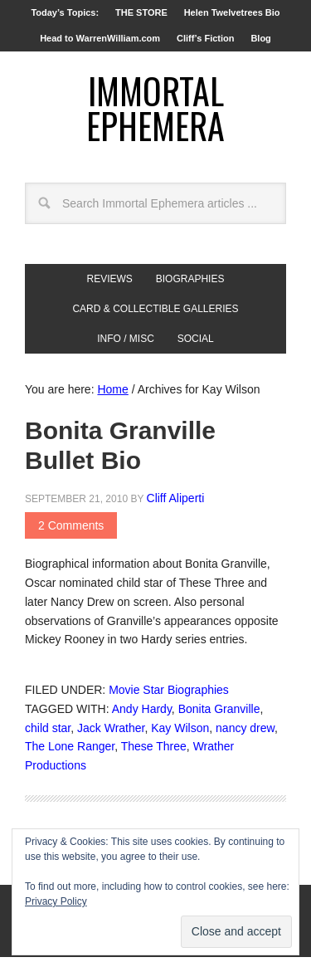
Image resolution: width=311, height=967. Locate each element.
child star (47, 738)
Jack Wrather (110, 738)
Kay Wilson (180, 738)
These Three (154, 756)
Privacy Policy (56, 901)
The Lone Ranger (69, 756)
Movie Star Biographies (169, 699)
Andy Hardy (142, 718)
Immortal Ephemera (155, 112)
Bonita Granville (219, 718)
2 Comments (71, 535)
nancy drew (245, 738)
